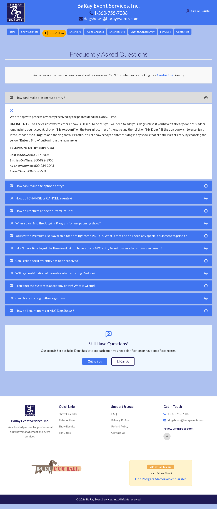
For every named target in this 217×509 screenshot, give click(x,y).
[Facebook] (167, 434)
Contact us (165, 73)
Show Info (80, 32)
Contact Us (198, 32)
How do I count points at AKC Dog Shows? (108, 309)
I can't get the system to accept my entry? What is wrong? (108, 284)
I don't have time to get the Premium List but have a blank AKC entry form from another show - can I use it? (108, 247)
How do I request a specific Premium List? (108, 209)
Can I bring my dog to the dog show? (108, 297)
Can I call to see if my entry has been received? (108, 259)
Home (13, 32)
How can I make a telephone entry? (108, 184)
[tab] (108, 96)
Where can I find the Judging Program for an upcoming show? (108, 222)
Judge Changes (102, 32)
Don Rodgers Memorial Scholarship (160, 477)
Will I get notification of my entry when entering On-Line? (108, 272)
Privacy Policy (120, 418)
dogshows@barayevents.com (109, 18)
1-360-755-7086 (178, 412)
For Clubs (179, 32)
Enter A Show (57, 32)
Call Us (123, 360)
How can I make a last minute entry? (108, 96)
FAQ (114, 412)
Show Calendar (32, 32)
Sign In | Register (200, 10)
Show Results (126, 32)
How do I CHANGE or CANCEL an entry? (108, 197)
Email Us (95, 360)
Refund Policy (119, 424)
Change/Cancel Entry (154, 32)
